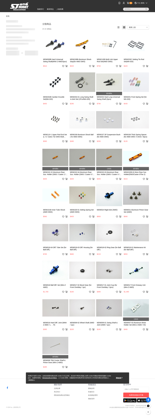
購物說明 (91, 388)
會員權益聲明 (93, 395)
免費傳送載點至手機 (136, 395)
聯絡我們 (91, 399)
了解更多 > (31, 380)
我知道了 (119, 378)
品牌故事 (57, 388)
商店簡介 (57, 392)
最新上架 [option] (132, 27)
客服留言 (91, 392)
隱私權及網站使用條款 (62, 395)
